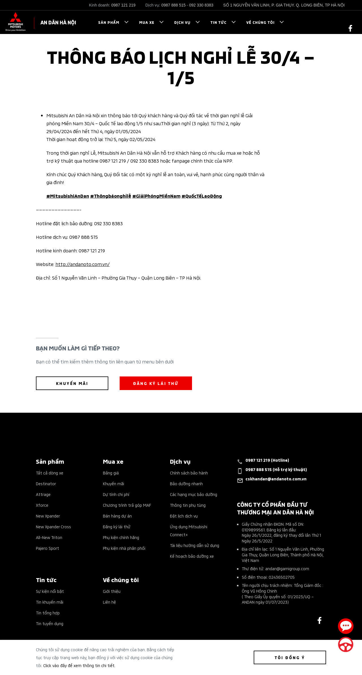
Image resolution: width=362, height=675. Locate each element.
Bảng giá (111, 472)
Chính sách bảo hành (189, 472)
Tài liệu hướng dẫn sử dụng (194, 545)
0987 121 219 (123, 5)
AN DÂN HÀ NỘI (58, 21)
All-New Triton (49, 537)
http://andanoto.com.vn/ (82, 264)
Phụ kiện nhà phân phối (124, 548)
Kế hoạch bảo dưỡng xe (192, 556)
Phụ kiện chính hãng (121, 537)
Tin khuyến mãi (49, 601)
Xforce (42, 505)
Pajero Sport (47, 548)
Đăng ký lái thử (116, 526)
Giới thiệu (111, 591)
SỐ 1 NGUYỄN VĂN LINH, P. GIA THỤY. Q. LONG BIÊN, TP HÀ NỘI (283, 5)
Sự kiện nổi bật (50, 591)
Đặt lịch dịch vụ (184, 515)
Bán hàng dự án (117, 515)
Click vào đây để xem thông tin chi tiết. (79, 665)
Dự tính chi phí (116, 494)
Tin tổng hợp (48, 612)
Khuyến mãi (113, 483)
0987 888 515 (173, 5)
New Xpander (48, 515)
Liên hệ (109, 601)
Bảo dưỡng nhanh (186, 483)
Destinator (46, 483)
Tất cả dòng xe (49, 472)
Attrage (43, 494)
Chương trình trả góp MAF (127, 505)
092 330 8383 (201, 5)
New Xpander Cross (53, 526)
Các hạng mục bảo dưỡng (193, 494)
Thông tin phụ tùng (188, 505)
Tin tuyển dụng (49, 623)
